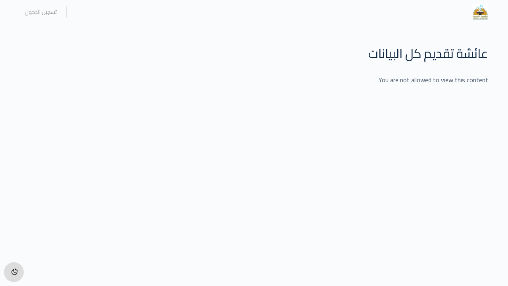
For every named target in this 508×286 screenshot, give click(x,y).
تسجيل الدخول (41, 12)
